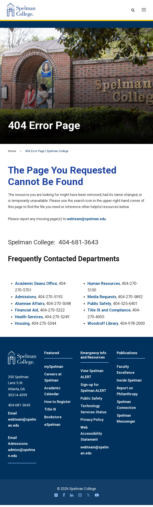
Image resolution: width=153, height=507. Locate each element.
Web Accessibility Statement (91, 435)
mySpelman (53, 368)
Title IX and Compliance (108, 312)
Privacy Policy (92, 422)
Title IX (50, 411)
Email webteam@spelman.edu (22, 421)
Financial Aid (26, 312)
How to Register (57, 404)
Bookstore (53, 419)
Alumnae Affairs (29, 305)
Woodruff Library (102, 325)
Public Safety (99, 305)
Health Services (29, 319)
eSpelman (52, 427)
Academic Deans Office (36, 285)
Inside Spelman (129, 382)
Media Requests (101, 299)
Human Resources (103, 285)
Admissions (25, 299)
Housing (22, 325)
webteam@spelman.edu (86, 221)
